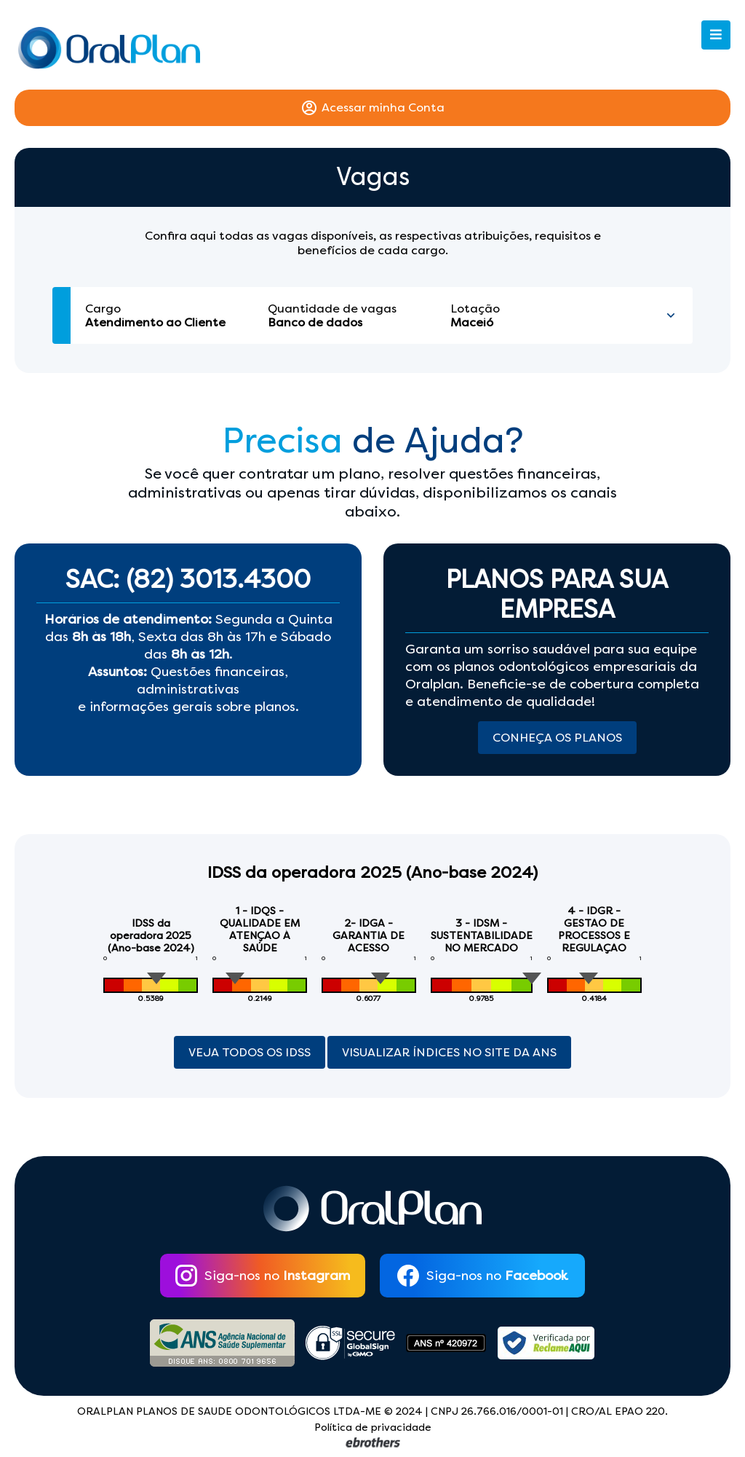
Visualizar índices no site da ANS (449, 1052)
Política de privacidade (372, 1427)
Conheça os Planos (557, 738)
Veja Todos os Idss (249, 1052)
